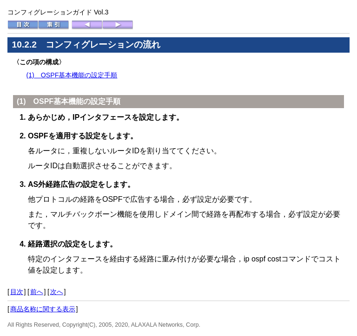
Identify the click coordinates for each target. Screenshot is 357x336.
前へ (36, 291)
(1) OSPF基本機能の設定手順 (71, 75)
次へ (56, 291)
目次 (16, 291)
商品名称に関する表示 (42, 309)
